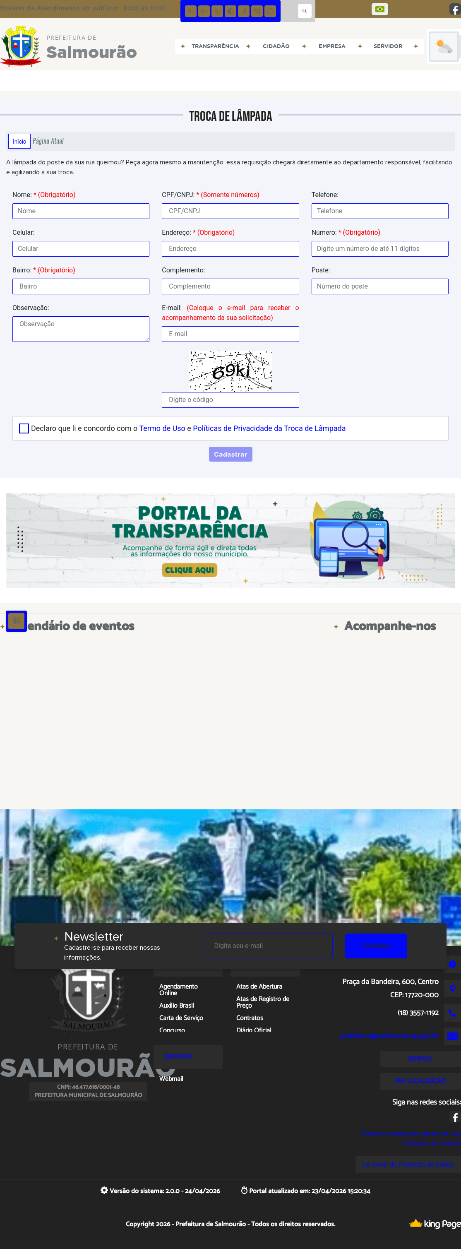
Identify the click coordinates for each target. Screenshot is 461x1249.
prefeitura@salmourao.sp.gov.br (390, 1036)
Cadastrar (376, 946)
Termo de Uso (162, 428)
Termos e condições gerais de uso (410, 1133)
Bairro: (43, 270)
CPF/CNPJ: (210, 195)
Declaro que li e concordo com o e (188, 428)
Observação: (30, 308)
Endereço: (198, 232)
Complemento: (183, 270)
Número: (346, 232)
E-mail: (230, 313)
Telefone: (325, 195)
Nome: (43, 195)
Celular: (23, 232)
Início (19, 141)
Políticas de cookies (431, 1143)
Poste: (321, 270)
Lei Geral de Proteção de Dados (408, 1164)
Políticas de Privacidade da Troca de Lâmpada (269, 428)
